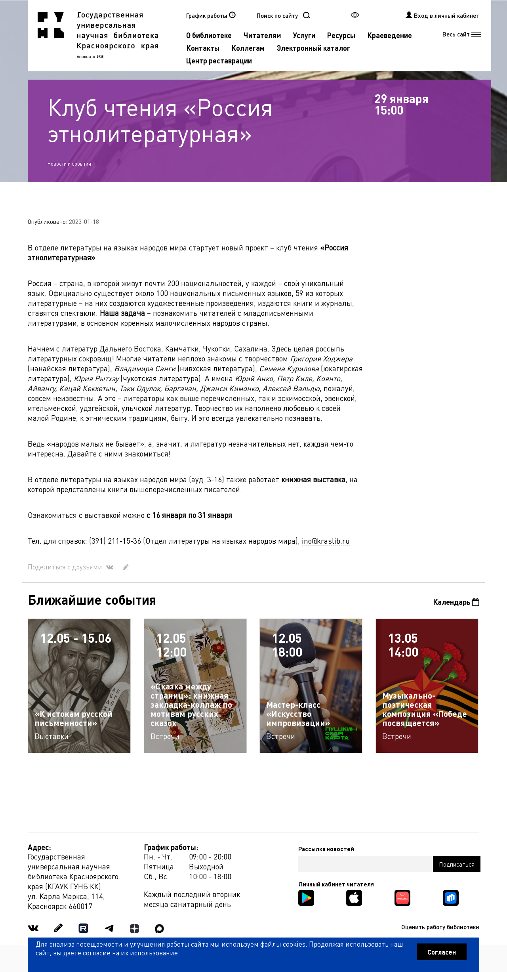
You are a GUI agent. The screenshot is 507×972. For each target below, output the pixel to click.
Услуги (304, 35)
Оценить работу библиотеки (440, 927)
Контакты (202, 47)
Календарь (456, 602)
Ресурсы (341, 35)
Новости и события (69, 163)
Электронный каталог (313, 47)
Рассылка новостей (326, 849)
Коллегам (248, 47)
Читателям (262, 35)
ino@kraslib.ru (326, 541)
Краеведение (389, 35)
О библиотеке (209, 35)
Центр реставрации (219, 60)
